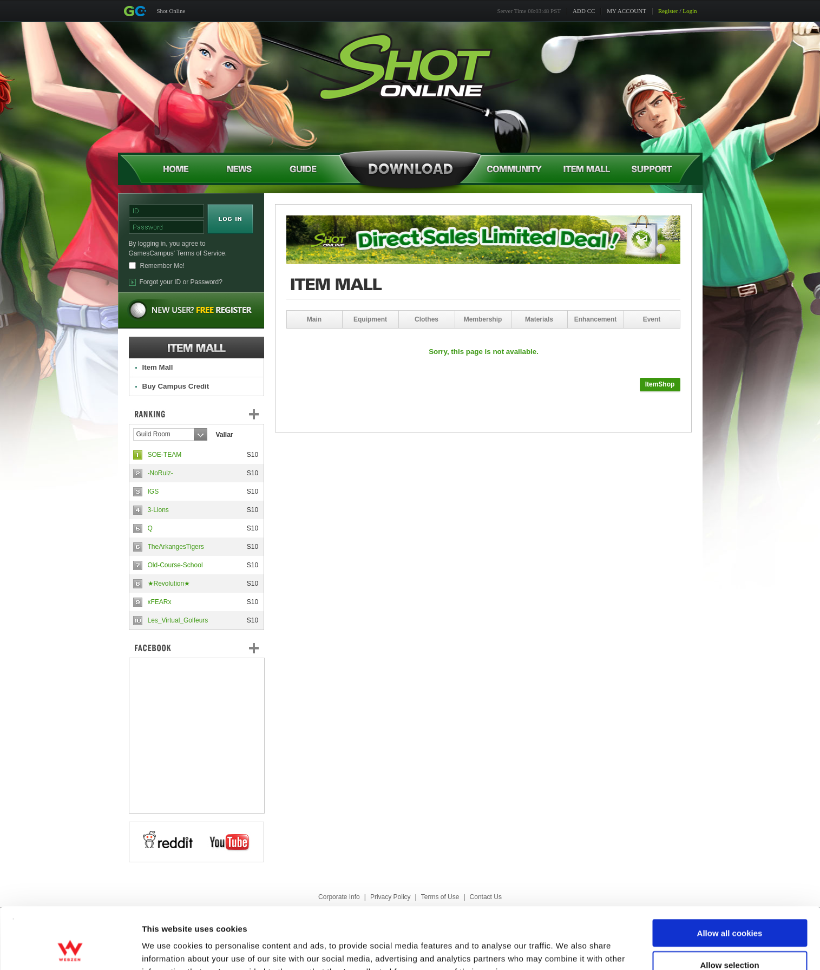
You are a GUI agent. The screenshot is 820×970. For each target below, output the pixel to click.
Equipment (370, 319)
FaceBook (196, 648)
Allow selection (729, 907)
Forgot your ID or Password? (181, 282)
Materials (539, 319)
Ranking (204, 414)
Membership (483, 319)
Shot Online (171, 11)
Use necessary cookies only (729, 938)
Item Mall (157, 367)
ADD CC (584, 11)
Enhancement (595, 319)
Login (690, 11)
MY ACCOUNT (626, 11)
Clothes (426, 319)
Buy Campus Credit (175, 386)
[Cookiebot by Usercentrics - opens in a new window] (70, 949)
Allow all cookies (730, 875)
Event (652, 319)
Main (314, 319)
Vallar (224, 434)
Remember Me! (162, 266)
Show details (568, 948)
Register (668, 11)
